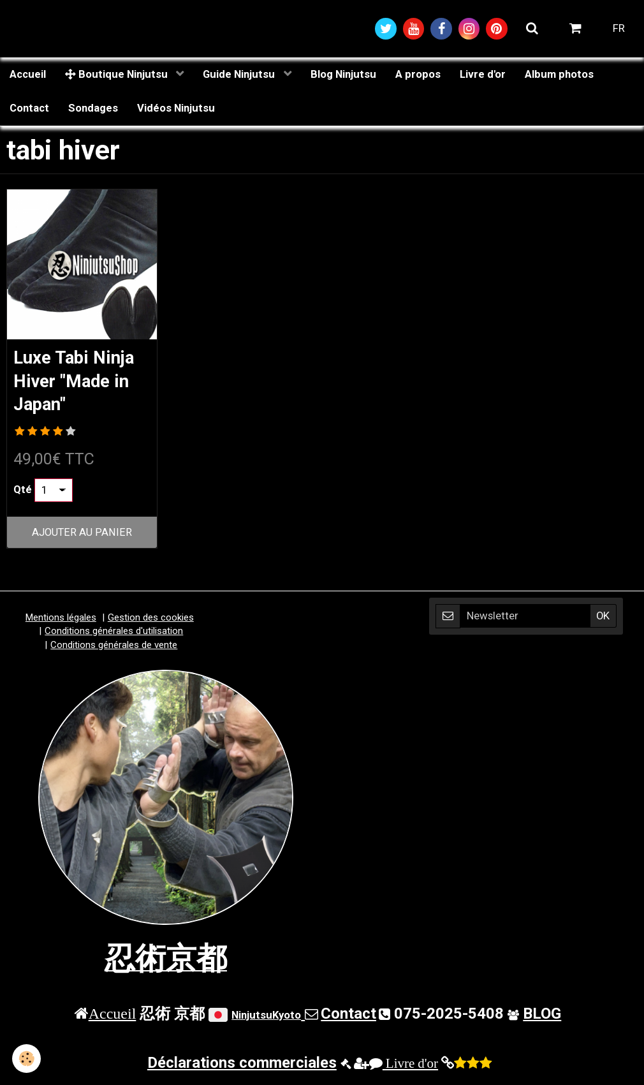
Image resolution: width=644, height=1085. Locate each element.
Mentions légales (61, 620)
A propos (418, 74)
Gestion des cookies (151, 620)
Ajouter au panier (81, 534)
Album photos (559, 74)
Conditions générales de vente (113, 647)
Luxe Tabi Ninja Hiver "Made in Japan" (77, 382)
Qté (22, 492)
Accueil (28, 74)
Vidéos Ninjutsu (176, 109)
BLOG (542, 1016)
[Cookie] (27, 1058)
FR (619, 28)
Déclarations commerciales (242, 1065)
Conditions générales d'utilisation (114, 633)
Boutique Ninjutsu (117, 74)
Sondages (93, 109)
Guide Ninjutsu (240, 74)
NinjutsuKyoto (266, 1017)
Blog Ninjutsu (343, 74)
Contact (29, 109)
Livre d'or (483, 74)
